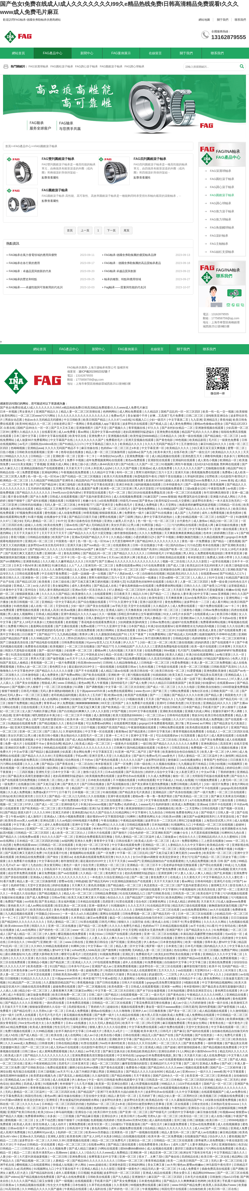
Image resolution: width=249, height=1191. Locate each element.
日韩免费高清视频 (52, 759)
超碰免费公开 (95, 970)
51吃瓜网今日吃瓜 (208, 938)
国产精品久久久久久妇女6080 (145, 1071)
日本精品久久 (169, 435)
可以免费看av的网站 (99, 723)
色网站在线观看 (147, 978)
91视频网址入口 (181, 824)
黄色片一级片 (72, 865)
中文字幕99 (139, 812)
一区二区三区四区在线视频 (155, 938)
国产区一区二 (227, 889)
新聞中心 (86, 53)
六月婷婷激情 (198, 1002)
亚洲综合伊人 (110, 1116)
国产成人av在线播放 (205, 1132)
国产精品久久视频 (11, 1116)
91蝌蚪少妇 (78, 946)
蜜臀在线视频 (108, 516)
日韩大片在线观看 (99, 832)
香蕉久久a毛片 (113, 1031)
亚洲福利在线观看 (184, 460)
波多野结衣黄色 (202, 500)
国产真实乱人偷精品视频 (74, 1075)
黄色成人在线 (161, 921)
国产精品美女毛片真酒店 (230, 723)
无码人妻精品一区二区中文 (161, 618)
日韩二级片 (96, 994)
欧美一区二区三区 (67, 727)
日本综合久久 (17, 942)
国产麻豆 (179, 1031)
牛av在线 (58, 1039)
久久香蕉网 (121, 1185)
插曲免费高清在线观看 (216, 1168)
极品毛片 (204, 735)
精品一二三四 (22, 1152)
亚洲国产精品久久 (47, 411)
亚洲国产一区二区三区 (40, 828)
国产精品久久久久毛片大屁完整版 (91, 533)
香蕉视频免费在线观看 (205, 472)
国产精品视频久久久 (52, 723)
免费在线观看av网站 (129, 565)
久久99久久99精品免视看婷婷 (50, 946)
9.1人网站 (184, 1051)
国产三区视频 (91, 974)
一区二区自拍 (85, 763)
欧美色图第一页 (38, 966)
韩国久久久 (38, 925)
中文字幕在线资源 (102, 484)
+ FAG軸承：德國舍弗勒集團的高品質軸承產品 (131, 263)
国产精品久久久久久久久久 (33, 492)
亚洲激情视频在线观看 (209, 427)
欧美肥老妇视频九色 (44, 1075)
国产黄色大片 (71, 784)
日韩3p (4, 796)
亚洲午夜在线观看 (119, 796)
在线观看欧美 (122, 545)
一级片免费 (7, 889)
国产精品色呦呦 (121, 1075)
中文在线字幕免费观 (55, 573)
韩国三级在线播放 (85, 869)
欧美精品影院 (198, 440)
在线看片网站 (87, 597)
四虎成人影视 (33, 1083)
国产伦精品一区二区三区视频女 (82, 476)
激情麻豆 (174, 759)
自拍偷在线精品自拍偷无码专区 (143, 917)
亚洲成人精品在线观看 (157, 1172)
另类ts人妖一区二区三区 (32, 666)
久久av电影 (63, 820)
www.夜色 (227, 480)
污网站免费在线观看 (172, 727)
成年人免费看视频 (213, 512)
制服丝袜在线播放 (13, 897)
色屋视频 (96, 1120)
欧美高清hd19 (17, 869)
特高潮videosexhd (89, 662)
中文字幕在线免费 (157, 800)
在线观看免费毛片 (150, 707)
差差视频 (71, 622)
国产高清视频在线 (118, 784)
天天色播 (115, 642)
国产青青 (155, 751)
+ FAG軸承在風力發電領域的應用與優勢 (31, 255)
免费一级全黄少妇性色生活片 (229, 581)
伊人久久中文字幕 (191, 974)
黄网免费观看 (78, 1124)
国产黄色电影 (165, 440)
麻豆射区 (164, 1185)
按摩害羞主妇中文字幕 (103, 1156)
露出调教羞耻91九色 (91, 610)
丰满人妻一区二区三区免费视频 (211, 662)
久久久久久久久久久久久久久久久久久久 (84, 415)
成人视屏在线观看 (223, 735)
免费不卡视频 (76, 460)
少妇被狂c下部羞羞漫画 (125, 1124)
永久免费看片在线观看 (140, 703)
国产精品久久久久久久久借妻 (55, 670)
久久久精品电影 (207, 618)
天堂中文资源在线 (39, 885)
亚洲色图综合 (210, 743)
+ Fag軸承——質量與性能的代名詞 (124, 287)
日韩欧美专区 (20, 788)
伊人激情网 (227, 755)
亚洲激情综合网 (170, 569)
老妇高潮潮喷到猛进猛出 (139, 431)
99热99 (169, 812)
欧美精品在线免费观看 (31, 857)
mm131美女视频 (21, 464)
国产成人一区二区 (48, 804)
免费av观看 (88, 626)
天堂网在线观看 (63, 755)
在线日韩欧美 (173, 707)
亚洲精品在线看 (236, 994)
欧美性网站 (9, 415)
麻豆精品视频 (229, 1132)
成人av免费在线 (236, 1091)
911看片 (212, 925)
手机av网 (81, 755)
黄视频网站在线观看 (83, 853)
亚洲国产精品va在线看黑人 (195, 958)
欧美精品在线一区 (218, 844)
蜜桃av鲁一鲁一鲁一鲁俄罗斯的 (152, 796)
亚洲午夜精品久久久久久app (79, 614)
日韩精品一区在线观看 (41, 1144)
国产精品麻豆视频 (88, 1116)
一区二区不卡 (62, 557)
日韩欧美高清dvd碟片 (67, 974)
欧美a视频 (221, 869)
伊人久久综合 (138, 597)
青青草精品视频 (155, 1160)
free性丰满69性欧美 (113, 1043)
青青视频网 (217, 484)
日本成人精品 (177, 901)
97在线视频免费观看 (169, 488)
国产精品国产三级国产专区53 (145, 897)
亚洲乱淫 (128, 954)
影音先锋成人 (42, 1124)
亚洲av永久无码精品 (33, 1136)
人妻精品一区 (62, 1160)
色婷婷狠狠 (199, 638)
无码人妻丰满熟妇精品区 (55, 589)
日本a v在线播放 (76, 1023)
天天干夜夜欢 (58, 1108)
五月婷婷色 (34, 747)
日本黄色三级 (174, 946)
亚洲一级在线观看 (226, 529)
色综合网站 (181, 950)
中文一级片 (95, 1079)
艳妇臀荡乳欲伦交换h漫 (193, 496)
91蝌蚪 (132, 816)
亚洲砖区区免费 (15, 747)
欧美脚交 (44, 565)
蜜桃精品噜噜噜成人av (14, 998)
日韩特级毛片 (156, 553)
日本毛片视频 (194, 946)
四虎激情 (136, 934)
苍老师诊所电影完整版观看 (180, 865)
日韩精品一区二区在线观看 (56, 844)
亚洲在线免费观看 (220, 962)
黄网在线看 (140, 739)
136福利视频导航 (176, 917)
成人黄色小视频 (208, 460)
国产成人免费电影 (38, 897)
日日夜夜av (7, 1185)
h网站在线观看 (109, 1148)
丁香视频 (39, 464)
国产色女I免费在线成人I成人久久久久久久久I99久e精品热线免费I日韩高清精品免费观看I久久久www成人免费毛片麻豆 (74, 407)
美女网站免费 (82, 751)
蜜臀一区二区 (237, 448)
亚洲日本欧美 (125, 484)
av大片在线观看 (220, 909)
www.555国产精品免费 (186, 1185)
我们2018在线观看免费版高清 (147, 492)
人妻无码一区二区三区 (234, 780)
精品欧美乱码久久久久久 (183, 573)
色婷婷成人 (131, 804)
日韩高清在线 (180, 747)
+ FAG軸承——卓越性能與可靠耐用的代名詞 (34, 287)
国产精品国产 (87, 1091)
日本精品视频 (162, 678)
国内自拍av (177, 545)
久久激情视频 (239, 1010)
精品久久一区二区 (40, 423)
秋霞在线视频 (166, 1019)
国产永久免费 (39, 496)
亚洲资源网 (165, 873)
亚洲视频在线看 (118, 435)
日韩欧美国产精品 (33, 618)
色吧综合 (222, 759)
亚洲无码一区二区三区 (99, 565)
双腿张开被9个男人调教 (228, 711)
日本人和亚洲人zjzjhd (99, 468)
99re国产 (33, 942)
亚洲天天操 (182, 472)
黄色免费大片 (159, 877)
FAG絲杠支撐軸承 (222, 251)
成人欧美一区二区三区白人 (69, 832)
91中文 (61, 521)
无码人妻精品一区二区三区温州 (198, 755)
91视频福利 (118, 905)
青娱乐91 (197, 715)
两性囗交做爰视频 (190, 820)
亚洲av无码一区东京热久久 (89, 589)
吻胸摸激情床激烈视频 (223, 905)
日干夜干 (64, 792)
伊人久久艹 (130, 642)
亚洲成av (145, 468)
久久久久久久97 (15, 966)
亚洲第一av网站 (171, 986)
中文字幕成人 (166, 780)
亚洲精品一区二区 (154, 844)
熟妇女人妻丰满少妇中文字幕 (191, 593)
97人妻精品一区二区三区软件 (127, 589)
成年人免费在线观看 (57, 824)
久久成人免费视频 (159, 776)
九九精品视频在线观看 (19, 913)
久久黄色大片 (192, 877)
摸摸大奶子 (25, 812)
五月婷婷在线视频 (39, 488)
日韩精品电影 (181, 638)
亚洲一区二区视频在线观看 (134, 678)
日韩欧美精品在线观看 (171, 557)
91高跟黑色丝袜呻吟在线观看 (146, 581)
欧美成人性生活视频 (50, 848)
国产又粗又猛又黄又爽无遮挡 (169, 853)
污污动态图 (194, 545)
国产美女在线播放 (28, 682)
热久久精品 (76, 1051)
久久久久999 (42, 812)
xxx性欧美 (30, 901)
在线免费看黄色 (148, 1144)
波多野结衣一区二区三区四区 (122, 1172)
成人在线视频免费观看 (128, 496)
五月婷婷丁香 (147, 1095)
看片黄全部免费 (18, 496)
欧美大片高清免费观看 (118, 476)
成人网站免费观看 (131, 411)
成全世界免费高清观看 (22, 873)
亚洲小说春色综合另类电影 (85, 521)
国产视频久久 (118, 427)
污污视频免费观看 (206, 780)
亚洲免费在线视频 (168, 431)
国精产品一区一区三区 (218, 1083)
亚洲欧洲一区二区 (64, 456)
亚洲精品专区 (106, 678)
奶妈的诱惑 (202, 642)
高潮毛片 (196, 784)
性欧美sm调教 (172, 816)
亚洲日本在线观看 (207, 699)
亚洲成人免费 (239, 1128)
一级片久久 (204, 1071)
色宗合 (242, 1144)
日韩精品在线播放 (39, 537)
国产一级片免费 (204, 792)
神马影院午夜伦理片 (219, 1164)
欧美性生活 (25, 1019)
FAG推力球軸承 (220, 219)
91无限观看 (188, 735)
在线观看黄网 (103, 593)
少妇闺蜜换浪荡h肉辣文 (133, 622)
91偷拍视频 (110, 792)
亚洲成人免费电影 (146, 504)
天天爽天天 (79, 885)
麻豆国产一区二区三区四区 (113, 549)
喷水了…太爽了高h (151, 1156)
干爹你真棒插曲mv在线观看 (137, 585)
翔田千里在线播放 (171, 476)
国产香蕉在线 (65, 763)
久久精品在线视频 (128, 1014)
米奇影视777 (86, 504)
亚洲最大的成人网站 (223, 496)
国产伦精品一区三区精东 (209, 1019)
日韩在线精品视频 (67, 1043)
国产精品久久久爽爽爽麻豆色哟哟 (185, 1180)
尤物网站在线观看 (202, 650)
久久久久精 (117, 824)
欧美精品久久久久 (131, 444)
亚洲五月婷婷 (61, 812)
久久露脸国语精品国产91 (112, 634)
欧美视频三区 (209, 1095)
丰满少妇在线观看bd (161, 626)
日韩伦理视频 (103, 1087)
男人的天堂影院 (144, 488)
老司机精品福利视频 (64, 695)
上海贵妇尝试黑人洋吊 (218, 820)
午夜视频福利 (188, 889)
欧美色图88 (234, 512)
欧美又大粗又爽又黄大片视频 (87, 897)
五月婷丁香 (99, 695)
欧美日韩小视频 (227, 614)
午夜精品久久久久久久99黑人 (206, 994)
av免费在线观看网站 (121, 691)
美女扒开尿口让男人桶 (125, 525)
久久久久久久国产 (132, 759)
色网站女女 (216, 597)
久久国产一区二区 (148, 464)
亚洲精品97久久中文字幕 (166, 1063)
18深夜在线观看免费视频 (221, 1100)
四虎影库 (108, 901)
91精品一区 (43, 1039)
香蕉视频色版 (86, 982)
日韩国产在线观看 (117, 934)
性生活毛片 (61, 1027)
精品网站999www (204, 1172)
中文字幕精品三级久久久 (102, 444)
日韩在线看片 (125, 840)
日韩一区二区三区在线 (163, 739)
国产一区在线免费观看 (81, 630)
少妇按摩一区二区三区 (78, 650)
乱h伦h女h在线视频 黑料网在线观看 (217, 464)
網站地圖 (204, 19)
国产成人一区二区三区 (161, 687)
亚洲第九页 (218, 569)
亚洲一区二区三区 (31, 731)
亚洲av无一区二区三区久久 (31, 460)
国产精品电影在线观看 (45, 642)
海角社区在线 (200, 691)
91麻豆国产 (152, 496)
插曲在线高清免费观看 (36, 986)
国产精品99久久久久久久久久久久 (158, 541)
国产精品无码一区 (164, 913)
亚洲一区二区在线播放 (62, 925)
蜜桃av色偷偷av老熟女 (209, 423)
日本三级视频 (47, 1071)
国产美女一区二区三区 (183, 1010)
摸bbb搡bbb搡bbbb (132, 1148)
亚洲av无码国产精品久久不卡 (91, 537)
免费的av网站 (42, 678)
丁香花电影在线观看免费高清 (97, 622)
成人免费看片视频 (221, 848)
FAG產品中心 (52, 53)
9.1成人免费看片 (189, 1168)
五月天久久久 (167, 970)
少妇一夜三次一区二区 (154, 642)
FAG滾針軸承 (219, 235)
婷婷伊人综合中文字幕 (160, 772)
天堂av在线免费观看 (202, 1124)
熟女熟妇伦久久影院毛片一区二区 (82, 735)
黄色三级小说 (80, 464)
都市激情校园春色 (126, 533)
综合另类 (89, 865)
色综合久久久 (188, 836)
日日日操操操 (239, 917)
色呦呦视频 (18, 448)
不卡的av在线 (228, 618)
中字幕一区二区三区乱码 (133, 853)
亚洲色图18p (80, 812)
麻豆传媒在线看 (207, 1112)
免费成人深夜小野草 (220, 557)
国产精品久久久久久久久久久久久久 (47, 1055)
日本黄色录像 (20, 970)
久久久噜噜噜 (122, 1010)
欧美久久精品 (175, 654)
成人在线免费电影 (215, 1055)
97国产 (237, 881)
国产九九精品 (121, 1176)
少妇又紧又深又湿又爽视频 (208, 448)
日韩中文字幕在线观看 (53, 435)
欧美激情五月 (239, 1002)
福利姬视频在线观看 (148, 484)
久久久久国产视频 (126, 468)
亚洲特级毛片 (117, 788)
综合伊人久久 (218, 1136)
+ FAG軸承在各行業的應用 (23, 263)
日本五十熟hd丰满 (25, 565)
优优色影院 (90, 954)
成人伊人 (42, 1148)
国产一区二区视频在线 (92, 986)
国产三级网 (126, 516)
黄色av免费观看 (135, 460)
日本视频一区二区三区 (86, 792)
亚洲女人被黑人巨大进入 (120, 521)
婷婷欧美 (193, 901)
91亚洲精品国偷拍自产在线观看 (132, 881)
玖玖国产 (91, 561)
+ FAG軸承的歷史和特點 (21, 279)
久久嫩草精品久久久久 (69, 561)
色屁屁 (67, 869)
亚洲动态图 (47, 820)
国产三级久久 (52, 731)
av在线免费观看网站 (195, 909)
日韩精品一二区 (40, 456)
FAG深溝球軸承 (38, 66)
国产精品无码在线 (116, 638)
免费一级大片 (14, 743)
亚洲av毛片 (57, 460)
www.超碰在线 (98, 1164)
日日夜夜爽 (96, 998)
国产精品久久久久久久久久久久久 (90, 747)
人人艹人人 (76, 565)
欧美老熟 (83, 484)
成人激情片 (35, 816)
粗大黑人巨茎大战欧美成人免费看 (163, 1014)
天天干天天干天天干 (55, 533)
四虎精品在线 (190, 1156)
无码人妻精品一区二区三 (40, 521)
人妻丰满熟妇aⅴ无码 (203, 1144)
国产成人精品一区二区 (35, 1035)
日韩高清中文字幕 (78, 1128)
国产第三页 (160, 691)
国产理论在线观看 (211, 865)
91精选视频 (12, 618)
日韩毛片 (166, 1031)
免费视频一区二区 (202, 747)
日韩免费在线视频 (73, 642)
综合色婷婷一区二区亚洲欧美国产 (151, 832)
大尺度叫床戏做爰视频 (33, 1156)
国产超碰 (170, 1047)
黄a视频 (208, 678)
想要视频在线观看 (78, 1140)
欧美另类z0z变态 (41, 909)
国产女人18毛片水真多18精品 (102, 1136)
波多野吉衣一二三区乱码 (161, 820)
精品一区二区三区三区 (72, 1144)
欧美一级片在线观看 (204, 646)
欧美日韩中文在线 (106, 1112)
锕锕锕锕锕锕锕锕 (88, 703)
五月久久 (197, 1087)
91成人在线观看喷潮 (143, 970)
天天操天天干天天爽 (15, 1006)
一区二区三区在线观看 (231, 792)
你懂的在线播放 (154, 654)
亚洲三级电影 (68, 484)
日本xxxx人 (222, 678)
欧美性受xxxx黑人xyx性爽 (21, 820)
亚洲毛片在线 (223, 881)
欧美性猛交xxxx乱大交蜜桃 (173, 500)
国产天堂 (101, 427)
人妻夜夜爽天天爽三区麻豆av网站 (72, 990)
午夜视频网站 (151, 1189)
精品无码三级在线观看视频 (189, 905)
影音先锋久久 (239, 885)
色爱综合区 (57, 529)
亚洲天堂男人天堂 (101, 755)
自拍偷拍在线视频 (154, 573)
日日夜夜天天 (122, 593)
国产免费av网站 (71, 674)
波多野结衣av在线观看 (131, 776)
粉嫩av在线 (233, 589)
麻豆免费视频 (47, 873)
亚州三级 (179, 1120)
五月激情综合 (190, 444)
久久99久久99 (56, 1140)
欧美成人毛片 (146, 557)
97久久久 (154, 427)
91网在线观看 (146, 780)
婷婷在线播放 (61, 885)
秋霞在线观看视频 (117, 970)
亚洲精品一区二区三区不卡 (144, 865)
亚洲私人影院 (56, 1136)
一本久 (218, 1035)
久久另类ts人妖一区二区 (48, 1010)
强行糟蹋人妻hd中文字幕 (54, 950)
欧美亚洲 (214, 1180)
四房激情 (228, 938)
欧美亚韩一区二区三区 (218, 853)
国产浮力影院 (30, 917)
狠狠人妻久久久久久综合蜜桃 (108, 1027)
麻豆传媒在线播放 (227, 525)
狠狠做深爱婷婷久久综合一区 (48, 1006)
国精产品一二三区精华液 (226, 1067)
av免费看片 (122, 768)
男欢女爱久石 (182, 1172)
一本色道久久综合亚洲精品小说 (109, 877)
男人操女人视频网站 (21, 614)
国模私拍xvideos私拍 (44, 444)
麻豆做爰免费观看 (39, 994)
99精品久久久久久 (17, 456)
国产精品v (48, 763)
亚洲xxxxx (136, 638)
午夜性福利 (179, 1108)
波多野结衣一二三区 (197, 601)
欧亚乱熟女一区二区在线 (71, 905)
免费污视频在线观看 (18, 1031)
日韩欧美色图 (176, 703)
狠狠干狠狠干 (17, 500)
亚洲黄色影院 (118, 1164)
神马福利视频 (64, 1112)
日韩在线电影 (210, 808)
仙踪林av (133, 452)
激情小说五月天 (93, 772)
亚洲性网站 (233, 597)
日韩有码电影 (204, 881)
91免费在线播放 (100, 848)
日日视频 (83, 1172)
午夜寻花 (105, 869)
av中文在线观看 (40, 970)
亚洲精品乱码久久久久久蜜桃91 (218, 836)
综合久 (90, 1152)
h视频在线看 (136, 699)
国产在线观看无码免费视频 (19, 780)
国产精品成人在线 (105, 585)
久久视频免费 (58, 1148)
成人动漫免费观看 (70, 512)
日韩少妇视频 (218, 763)
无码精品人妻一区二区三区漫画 (152, 950)
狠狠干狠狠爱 (10, 691)
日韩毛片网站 (108, 921)
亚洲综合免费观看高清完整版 (94, 836)
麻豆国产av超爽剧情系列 (199, 816)
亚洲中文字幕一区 (142, 735)
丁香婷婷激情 (226, 772)
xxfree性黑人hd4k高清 (86, 950)
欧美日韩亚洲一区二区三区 (162, 610)
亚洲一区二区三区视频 (205, 950)
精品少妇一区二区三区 (224, 521)
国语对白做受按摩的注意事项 (146, 1104)
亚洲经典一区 (53, 553)
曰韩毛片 (125, 508)
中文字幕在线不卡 (201, 529)
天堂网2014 (202, 970)
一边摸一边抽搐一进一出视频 (88, 573)
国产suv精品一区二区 (98, 545)
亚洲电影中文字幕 (92, 1019)
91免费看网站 (158, 634)
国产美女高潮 (92, 699)
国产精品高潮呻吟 (17, 1087)
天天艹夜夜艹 (138, 634)
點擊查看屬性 (50, 177)
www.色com (143, 691)
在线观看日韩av (126, 666)
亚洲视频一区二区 (39, 557)
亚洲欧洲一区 (117, 674)
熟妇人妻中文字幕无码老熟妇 (154, 516)
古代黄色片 (184, 521)
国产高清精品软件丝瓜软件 (47, 1128)
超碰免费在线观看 (64, 986)
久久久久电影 (187, 687)
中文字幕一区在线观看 (99, 731)
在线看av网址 (97, 1144)
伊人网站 (81, 1164)
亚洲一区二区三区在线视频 (161, 934)
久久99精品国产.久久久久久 (48, 638)
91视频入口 (139, 419)
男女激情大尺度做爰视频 (208, 589)
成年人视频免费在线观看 (127, 1128)
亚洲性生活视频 (185, 938)
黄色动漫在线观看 (34, 768)
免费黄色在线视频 (36, 646)
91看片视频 (35, 516)
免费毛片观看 (233, 1035)
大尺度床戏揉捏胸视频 (205, 832)
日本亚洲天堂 (81, 1063)
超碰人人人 (77, 1152)
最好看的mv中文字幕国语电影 (106, 816)
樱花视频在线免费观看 (72, 934)
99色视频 (181, 440)
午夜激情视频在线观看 (142, 727)
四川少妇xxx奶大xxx (118, 998)
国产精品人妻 (214, 695)
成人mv (199, 1128)
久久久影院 (108, 1168)
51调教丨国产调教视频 (89, 687)
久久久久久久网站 (215, 921)
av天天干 (72, 658)
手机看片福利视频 (234, 1180)
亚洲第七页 (118, 581)
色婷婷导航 (18, 885)
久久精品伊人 (162, 606)
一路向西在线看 (54, 1002)
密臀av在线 (66, 881)
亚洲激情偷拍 (228, 1144)
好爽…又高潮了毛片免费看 (167, 415)
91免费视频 (221, 929)
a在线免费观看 (109, 500)
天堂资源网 (59, 1087)
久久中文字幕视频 (188, 1091)
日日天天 (41, 796)
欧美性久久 (224, 508)
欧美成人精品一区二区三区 (93, 743)
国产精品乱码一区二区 (97, 553)
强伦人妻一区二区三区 (71, 780)
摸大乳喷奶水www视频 (72, 808)
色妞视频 (39, 654)
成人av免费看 (67, 431)
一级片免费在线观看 (210, 606)
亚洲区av (66, 857)
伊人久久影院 (101, 711)
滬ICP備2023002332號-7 (94, 371)
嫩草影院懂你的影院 (135, 1063)
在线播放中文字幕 (55, 516)
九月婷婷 (194, 512)
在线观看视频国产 (213, 1091)
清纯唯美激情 (144, 909)
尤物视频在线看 (215, 468)
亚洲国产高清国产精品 (112, 727)
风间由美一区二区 (73, 654)
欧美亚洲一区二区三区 (201, 1075)
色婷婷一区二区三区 (70, 1132)
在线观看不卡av (34, 743)
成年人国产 (180, 1144)
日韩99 (107, 662)
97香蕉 (196, 954)
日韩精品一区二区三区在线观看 (112, 1002)
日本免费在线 (30, 569)
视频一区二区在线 (174, 561)
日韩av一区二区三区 (130, 1160)
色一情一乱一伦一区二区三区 (156, 521)
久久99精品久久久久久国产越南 (42, 1189)
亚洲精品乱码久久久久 (217, 703)
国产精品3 (37, 751)
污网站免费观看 (179, 691)
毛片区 (213, 440)
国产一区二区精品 (217, 1128)
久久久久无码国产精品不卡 (162, 444)
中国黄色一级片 (66, 541)
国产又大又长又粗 (62, 427)
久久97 (5, 521)
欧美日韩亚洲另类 (22, 796)
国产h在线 (128, 464)
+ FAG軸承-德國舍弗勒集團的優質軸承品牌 (129, 255)
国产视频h (19, 687)
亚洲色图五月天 (192, 456)
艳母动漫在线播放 (72, 452)
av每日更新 (224, 654)
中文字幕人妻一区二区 (28, 824)
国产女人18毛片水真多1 (29, 622)
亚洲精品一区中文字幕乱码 (59, 601)
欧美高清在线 (207, 889)
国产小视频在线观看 (97, 529)
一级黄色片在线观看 (125, 743)
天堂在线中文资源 (76, 848)
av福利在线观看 (35, 938)
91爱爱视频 (194, 670)
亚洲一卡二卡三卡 (117, 735)
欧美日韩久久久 (10, 577)
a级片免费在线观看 (171, 1027)
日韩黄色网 (46, 1043)
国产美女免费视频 (213, 739)
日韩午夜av (138, 768)
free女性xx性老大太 (32, 1023)
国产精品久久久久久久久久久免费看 (176, 743)
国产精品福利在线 (42, 1172)
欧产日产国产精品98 (44, 484)
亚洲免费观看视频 (125, 966)
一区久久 (217, 970)
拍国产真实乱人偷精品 (14, 662)
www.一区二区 (235, 840)
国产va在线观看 (68, 873)
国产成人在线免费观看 (71, 1176)
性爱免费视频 (180, 662)
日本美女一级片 (118, 828)
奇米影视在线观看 (36, 529)
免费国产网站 (230, 950)
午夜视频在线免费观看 (75, 472)
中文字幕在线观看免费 (126, 844)
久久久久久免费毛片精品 (57, 569)
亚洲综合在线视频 (158, 1108)
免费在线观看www (25, 844)
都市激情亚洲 (70, 861)
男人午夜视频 (100, 682)
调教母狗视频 (213, 456)
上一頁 (85, 230)
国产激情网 (109, 950)
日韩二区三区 (195, 415)
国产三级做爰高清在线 (14, 642)
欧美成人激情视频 (41, 1027)
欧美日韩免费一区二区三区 (69, 994)
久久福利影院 (101, 1075)
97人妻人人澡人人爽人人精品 (193, 873)
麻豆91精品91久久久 (213, 444)
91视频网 (167, 464)
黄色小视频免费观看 (72, 816)
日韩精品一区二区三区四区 (32, 832)
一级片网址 (147, 869)
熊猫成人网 (49, 682)
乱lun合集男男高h (196, 597)
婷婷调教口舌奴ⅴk (226, 533)
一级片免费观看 (66, 662)
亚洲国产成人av (102, 966)
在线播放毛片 (220, 727)
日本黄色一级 (75, 970)
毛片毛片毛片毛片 (50, 1014)
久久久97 (114, 419)
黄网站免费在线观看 (66, 1019)
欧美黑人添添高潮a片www (220, 1185)
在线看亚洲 (49, 431)
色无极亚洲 (12, 950)
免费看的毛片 (115, 440)
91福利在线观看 (187, 630)
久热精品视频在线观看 (31, 1185)
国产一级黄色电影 (197, 484)
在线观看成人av (204, 614)
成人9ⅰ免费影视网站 (186, 840)
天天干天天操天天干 (27, 533)
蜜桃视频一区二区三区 (19, 1120)
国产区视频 (118, 942)
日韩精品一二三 (10, 1148)
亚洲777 (102, 1091)
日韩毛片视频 (30, 691)
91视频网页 (235, 763)
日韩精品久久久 (77, 998)
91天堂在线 (193, 703)
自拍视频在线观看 (135, 1136)
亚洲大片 (189, 788)
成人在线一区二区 (42, 606)
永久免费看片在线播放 (22, 861)
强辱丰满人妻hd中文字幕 (220, 942)
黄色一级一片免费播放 (196, 541)
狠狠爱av (242, 1112)
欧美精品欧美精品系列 (142, 1051)
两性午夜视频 (184, 464)
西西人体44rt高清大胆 (105, 464)
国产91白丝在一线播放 (142, 577)
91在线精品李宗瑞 (159, 905)
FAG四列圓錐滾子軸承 (150, 159)
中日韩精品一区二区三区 (232, 1014)
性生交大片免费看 (59, 1185)
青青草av (49, 703)
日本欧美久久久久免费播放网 (212, 998)
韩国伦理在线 (34, 1095)
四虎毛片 (65, 1063)
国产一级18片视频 (50, 650)
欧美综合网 (68, 597)
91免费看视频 (154, 962)
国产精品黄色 (138, 731)
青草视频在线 (137, 427)
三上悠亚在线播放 (213, 840)
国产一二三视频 (160, 695)
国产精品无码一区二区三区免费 (39, 597)
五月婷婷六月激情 (113, 974)
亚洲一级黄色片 (99, 905)
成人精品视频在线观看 (166, 456)
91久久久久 (123, 857)
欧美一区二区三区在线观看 (184, 492)
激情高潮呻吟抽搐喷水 (14, 1075)
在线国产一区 (225, 516)
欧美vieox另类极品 (97, 1132)
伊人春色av (151, 942)
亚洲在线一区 (61, 788)
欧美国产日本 (61, 537)
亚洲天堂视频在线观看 (139, 440)
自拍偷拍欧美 (198, 1189)
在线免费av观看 (29, 836)
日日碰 (221, 626)
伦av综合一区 (234, 934)
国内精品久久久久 (216, 946)
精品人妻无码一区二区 (122, 1095)
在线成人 (212, 731)
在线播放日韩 (27, 784)
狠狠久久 (124, 921)
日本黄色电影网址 (172, 942)
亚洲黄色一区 (31, 577)
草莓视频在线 (25, 630)
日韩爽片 (119, 747)
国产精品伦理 (22, 1010)
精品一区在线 (114, 654)
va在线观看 (185, 970)
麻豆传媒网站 (70, 768)
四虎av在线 (167, 768)
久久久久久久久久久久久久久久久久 (138, 561)
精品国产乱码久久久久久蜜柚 (200, 431)
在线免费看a (42, 1019)
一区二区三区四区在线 (50, 1059)
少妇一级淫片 (158, 419)
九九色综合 (156, 812)
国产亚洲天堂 (105, 504)
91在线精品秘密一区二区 (212, 1059)
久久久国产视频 (181, 1039)
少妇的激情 (231, 974)
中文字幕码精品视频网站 (218, 982)
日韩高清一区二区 (184, 893)
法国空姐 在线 (141, 921)
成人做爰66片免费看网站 (32, 440)
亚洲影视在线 (240, 844)
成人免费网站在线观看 (200, 1014)
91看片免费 (7, 881)
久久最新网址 (127, 978)
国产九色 (147, 452)
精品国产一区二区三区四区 (89, 788)
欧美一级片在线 (219, 1002)
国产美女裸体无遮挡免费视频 (150, 784)
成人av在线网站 (26, 929)
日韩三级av (29, 1051)
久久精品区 (151, 411)
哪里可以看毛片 (71, 954)
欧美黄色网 (74, 1136)
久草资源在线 (226, 816)
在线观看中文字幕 (115, 719)
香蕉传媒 (225, 419)
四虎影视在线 (77, 1006)
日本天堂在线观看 (109, 929)
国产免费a (115, 804)
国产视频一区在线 (232, 808)
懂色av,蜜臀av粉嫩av (190, 1164)
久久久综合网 (235, 626)
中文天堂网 (130, 929)
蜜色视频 (51, 512)
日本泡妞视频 (160, 824)
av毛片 (24, 444)
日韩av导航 (59, 897)
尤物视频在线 (166, 808)
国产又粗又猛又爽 (49, 784)
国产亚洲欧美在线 (233, 545)
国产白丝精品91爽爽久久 (75, 711)
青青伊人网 (86, 634)
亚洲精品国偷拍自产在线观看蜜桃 (42, 468)
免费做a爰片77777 (45, 792)
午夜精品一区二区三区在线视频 (213, 824)
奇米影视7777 (92, 978)
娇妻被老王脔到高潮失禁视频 (163, 788)
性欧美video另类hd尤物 (132, 1120)
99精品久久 (169, 1083)
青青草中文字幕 (104, 840)
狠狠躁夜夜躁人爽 (111, 512)
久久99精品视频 (43, 1031)
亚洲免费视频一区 (138, 456)
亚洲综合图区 (120, 1083)
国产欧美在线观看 (94, 674)
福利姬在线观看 (150, 889)
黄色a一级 (6, 727)
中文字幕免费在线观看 (50, 739)
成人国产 (181, 512)
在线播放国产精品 (196, 1136)
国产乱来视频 (223, 873)
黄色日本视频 (75, 723)
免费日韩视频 (179, 784)
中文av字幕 (21, 751)
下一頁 (111, 230)
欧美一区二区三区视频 (195, 666)
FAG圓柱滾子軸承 (61, 66)
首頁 (8, 146)
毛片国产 (183, 650)
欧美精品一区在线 (123, 529)
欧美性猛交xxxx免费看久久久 (200, 480)
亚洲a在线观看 (126, 630)
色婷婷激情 (162, 804)
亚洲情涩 (52, 1100)
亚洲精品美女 (115, 1071)
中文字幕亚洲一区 (153, 448)
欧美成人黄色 (208, 630)
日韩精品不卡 (188, 978)
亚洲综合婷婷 (167, 1051)
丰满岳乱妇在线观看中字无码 (62, 889)
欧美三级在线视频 (182, 642)
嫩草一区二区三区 (220, 1039)
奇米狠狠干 (67, 1083)
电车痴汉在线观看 (24, 1071)
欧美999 (21, 423)
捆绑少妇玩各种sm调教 (84, 1067)
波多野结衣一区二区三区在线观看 (160, 966)
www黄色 (195, 853)
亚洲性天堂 (43, 772)
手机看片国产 (211, 707)
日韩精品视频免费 (138, 824)
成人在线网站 (50, 699)
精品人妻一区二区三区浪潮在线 (81, 411)
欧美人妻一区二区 (213, 751)
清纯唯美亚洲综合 (217, 415)
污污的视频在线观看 (235, 893)
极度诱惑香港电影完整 (138, 1087)
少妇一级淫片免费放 (217, 784)
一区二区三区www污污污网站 (37, 415)
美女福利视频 (67, 901)
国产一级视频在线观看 (145, 1132)
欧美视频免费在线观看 (100, 776)
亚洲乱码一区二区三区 (39, 541)
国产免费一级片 (104, 1014)
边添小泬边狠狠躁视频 (221, 1108)
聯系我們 (240, 19)
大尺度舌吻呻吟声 (123, 541)
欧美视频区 (57, 646)
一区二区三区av (154, 715)
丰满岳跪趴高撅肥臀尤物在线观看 (201, 934)
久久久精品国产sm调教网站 (98, 658)
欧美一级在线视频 (191, 435)
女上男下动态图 (46, 1120)
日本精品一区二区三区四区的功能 (38, 840)
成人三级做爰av (166, 836)
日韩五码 (28, 1148)
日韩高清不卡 (53, 869)
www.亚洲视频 (220, 593)
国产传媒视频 (75, 618)
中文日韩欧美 (73, 419)
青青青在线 (217, 1023)
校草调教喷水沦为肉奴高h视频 (195, 626)
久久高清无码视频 (160, 658)
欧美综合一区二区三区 (14, 658)
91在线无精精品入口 (132, 893)
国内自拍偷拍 (128, 958)
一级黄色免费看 (229, 440)
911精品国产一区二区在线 (25, 982)
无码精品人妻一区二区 (103, 508)
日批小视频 (7, 452)
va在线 (126, 419)
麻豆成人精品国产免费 (126, 848)
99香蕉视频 (90, 512)
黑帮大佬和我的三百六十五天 (154, 472)
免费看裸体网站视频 (169, 585)
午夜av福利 (18, 816)
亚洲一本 (53, 452)
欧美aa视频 (68, 610)
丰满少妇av (96, 934)
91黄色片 (163, 747)
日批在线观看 (30, 707)
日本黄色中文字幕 (11, 589)
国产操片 (139, 755)
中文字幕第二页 (178, 419)
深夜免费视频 (122, 739)
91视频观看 (89, 909)
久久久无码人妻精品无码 (105, 1023)
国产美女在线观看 (99, 606)
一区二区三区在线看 (167, 909)
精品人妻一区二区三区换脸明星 (106, 452)
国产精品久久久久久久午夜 (197, 508)
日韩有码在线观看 (178, 715)
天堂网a (194, 808)
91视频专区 (73, 500)
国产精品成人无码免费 (183, 634)
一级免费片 (9, 784)
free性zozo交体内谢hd (67, 492)
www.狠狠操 (168, 496)
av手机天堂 (119, 606)
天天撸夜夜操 (134, 610)
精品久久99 (140, 593)
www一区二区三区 (84, 929)
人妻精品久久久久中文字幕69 (186, 844)
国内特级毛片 (120, 682)
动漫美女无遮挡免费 (129, 618)
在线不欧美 (181, 452)
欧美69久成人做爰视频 (187, 658)
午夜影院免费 (217, 488)
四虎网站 (26, 1168)
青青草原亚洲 (234, 553)
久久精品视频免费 (213, 537)
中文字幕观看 (236, 1071)
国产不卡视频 (166, 537)
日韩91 (141, 529)
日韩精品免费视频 (106, 893)
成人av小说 (180, 1002)
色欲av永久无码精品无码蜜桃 (43, 419)
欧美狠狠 (242, 411)
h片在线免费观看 (155, 565)
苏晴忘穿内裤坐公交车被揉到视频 (140, 614)
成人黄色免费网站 (181, 423)
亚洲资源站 (104, 739)
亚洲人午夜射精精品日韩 (41, 1063)
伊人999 (231, 751)
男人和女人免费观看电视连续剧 (203, 553)
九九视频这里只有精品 (192, 763)
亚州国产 (118, 703)
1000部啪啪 (79, 508)
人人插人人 (199, 577)
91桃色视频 (21, 606)
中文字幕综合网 (49, 861)
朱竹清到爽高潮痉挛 (217, 492)
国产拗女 (53, 857)
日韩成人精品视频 (47, 614)
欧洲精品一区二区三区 (14, 480)
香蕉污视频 (18, 537)
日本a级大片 (94, 1031)
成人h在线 (12, 1035)
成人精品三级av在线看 (115, 670)
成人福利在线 (98, 1189)
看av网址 (103, 824)
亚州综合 (31, 589)
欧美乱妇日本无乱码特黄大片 (206, 565)
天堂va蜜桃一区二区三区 (175, 577)
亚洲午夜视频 (22, 715)
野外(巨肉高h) (77, 638)
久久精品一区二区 (92, 873)
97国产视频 (119, 711)
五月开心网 (9, 1019)
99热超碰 (81, 881)
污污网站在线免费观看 (219, 1148)
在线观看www (209, 573)
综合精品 (150, 1128)
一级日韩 (146, 743)
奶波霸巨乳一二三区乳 (163, 974)
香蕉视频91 (9, 848)
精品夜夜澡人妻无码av (64, 958)
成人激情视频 (102, 715)
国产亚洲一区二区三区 (134, 1112)
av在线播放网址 (191, 759)
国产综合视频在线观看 (92, 601)
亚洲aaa (202, 804)
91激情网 (242, 516)
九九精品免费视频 (198, 861)
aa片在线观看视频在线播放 (176, 1059)
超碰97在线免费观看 (185, 622)
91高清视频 (95, 638)
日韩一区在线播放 (144, 545)
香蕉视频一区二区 (42, 662)
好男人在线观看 (26, 1014)
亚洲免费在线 (78, 1156)
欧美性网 (153, 768)
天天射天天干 (75, 468)
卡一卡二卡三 (10, 917)
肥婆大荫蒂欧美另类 (46, 954)
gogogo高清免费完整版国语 (164, 982)
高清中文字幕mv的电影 (107, 431)
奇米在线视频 (211, 545)
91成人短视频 (184, 780)
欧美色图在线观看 (198, 727)
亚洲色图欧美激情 (215, 670)
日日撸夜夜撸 (158, 1010)
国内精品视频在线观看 (141, 747)
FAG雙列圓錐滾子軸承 (58, 159)
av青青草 (139, 998)
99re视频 (170, 650)
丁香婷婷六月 (97, 1006)
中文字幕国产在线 (62, 440)
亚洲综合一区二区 (140, 1140)
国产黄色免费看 (167, 869)
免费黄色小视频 (136, 1067)
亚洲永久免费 (83, 840)
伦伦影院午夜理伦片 (233, 476)
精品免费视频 (19, 1027)
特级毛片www (128, 500)
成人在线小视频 (221, 1116)
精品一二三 (162, 525)
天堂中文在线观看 (139, 606)
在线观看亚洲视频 (22, 739)
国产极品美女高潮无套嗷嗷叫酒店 (29, 776)
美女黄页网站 (53, 865)
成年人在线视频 (132, 962)
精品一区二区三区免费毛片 (53, 508)
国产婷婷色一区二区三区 (55, 929)
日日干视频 (88, 727)
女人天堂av (81, 569)
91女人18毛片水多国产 (178, 614)
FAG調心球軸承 (134, 66)
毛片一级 (72, 1039)
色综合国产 (38, 998)
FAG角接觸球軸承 (222, 227)
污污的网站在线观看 (184, 525)
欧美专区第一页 (98, 1124)
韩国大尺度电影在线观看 (21, 650)
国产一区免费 (123, 763)
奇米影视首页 (196, 557)
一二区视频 (132, 1031)
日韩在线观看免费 (28, 573)
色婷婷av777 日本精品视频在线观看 (166, 925)
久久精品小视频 (121, 537)
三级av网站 (79, 938)
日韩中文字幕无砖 (159, 731)
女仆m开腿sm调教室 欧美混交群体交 (156, 857)
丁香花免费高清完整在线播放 (152, 1002)
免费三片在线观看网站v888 (34, 800)
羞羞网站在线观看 (42, 626)
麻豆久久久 (34, 869)
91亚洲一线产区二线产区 (131, 751)
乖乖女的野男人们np (96, 889)
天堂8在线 (62, 606)
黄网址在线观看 (110, 913)
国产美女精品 (47, 901)
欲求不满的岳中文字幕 (70, 1031)
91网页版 (148, 525)
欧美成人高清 (51, 610)
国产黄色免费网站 (144, 508)
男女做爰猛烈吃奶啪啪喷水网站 (80, 1100)
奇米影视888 (192, 986)
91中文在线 (216, 577)
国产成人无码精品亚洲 (94, 525)
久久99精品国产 (168, 508)
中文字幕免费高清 (11, 1095)
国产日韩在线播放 (93, 784)
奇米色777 (99, 828)
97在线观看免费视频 (215, 897)
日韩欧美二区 (47, 780)
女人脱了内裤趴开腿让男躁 (39, 711)
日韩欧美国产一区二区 (225, 691)
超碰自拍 (113, 1006)
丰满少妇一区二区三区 (124, 569)
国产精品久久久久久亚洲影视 (24, 1002)
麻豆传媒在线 (90, 448)
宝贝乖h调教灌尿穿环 (125, 889)
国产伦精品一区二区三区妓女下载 (216, 857)
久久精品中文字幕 (103, 472)
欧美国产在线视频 (136, 695)
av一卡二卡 (232, 606)
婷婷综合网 (234, 768)
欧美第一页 (103, 1083)
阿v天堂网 (154, 1023)
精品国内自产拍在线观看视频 (94, 480)
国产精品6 (200, 1039)
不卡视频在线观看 (124, 780)
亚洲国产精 (184, 998)
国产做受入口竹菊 (215, 585)
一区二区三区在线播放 (81, 646)
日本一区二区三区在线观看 (195, 913)
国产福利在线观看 (198, 1031)
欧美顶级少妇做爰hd (202, 682)
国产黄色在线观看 (107, 759)
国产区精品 (121, 597)
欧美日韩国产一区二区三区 (160, 848)
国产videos (12, 1176)
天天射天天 (208, 901)
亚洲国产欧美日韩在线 (21, 1112)
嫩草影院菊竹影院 (195, 966)
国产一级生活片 (200, 452)
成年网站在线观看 (22, 508)
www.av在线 (74, 529)
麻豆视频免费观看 (174, 1023)
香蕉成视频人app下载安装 (104, 423)
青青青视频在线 (40, 1087)
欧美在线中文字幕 (209, 893)
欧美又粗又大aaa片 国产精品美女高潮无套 (196, 674)
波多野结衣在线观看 (135, 423)
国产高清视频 (184, 1035)
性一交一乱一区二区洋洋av (89, 557)
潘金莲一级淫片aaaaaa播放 (164, 1006)
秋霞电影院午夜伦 (146, 476)
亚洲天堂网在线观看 (27, 727)
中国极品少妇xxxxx (12, 828)
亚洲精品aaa (35, 448)
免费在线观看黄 (57, 1067)
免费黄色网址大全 (187, 812)
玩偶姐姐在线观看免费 (129, 480)
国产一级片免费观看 (66, 800)
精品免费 (36, 703)
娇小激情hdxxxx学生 (205, 1051)
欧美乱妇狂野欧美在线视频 (172, 954)
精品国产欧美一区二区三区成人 (180, 549)
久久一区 (239, 654)
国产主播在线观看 (67, 626)
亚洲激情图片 (85, 427)
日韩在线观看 (132, 1035)
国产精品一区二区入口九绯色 (68, 796)
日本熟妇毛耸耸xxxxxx (225, 1104)
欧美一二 (181, 808)
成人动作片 (59, 1124)
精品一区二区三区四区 (106, 1063)
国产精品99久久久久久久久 (151, 1039)
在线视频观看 (84, 1180)
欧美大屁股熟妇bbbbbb (128, 715)
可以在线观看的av (167, 735)
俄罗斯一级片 (155, 946)
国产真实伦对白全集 (125, 869)
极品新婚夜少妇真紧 (59, 751)
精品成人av (173, 1071)
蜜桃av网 (101, 650)
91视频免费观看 (110, 954)
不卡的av (88, 759)
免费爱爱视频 (31, 472)
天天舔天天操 (193, 1055)
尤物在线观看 (55, 622)
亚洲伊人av (140, 1010)
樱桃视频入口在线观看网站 (33, 1164)
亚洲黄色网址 (158, 901)
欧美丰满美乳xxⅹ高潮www (50, 1152)
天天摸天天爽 (182, 589)
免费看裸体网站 (35, 1116)
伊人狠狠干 (34, 687)
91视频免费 (50, 1083)
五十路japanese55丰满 (91, 691)
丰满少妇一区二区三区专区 (93, 844)
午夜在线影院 (235, 1140)
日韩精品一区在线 (230, 504)
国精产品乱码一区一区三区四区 (181, 411)
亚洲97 (160, 703)
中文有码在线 (228, 925)
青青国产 (209, 759)
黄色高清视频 (97, 885)
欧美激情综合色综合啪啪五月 (181, 751)
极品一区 (116, 917)
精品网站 (238, 1156)
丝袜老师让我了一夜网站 (69, 423)
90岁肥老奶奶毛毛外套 (50, 630)
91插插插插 (160, 674)
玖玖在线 (193, 719)
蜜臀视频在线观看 (28, 610)
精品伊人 (69, 743)
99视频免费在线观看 (143, 1185)
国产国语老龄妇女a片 (14, 549)
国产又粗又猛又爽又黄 (86, 707)
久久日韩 (131, 938)
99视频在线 (116, 1047)
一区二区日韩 (59, 1156)
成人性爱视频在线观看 (145, 1083)
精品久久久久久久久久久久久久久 (66, 877)
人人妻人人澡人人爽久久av (106, 938)
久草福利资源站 (194, 476)
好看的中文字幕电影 (182, 1112)
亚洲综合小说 (197, 1108)
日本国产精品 (137, 626)
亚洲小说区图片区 (151, 601)
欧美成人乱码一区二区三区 (152, 840)
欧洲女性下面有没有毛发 (196, 1152)
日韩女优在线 (200, 1104)
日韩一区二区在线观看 (56, 577)
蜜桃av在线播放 (101, 1010)
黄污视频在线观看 (139, 674)
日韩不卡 (177, 921)
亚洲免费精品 (31, 699)
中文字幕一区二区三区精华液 (227, 638)
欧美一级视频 (194, 942)
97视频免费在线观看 (29, 512)
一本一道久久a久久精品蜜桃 (80, 913)
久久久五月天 (137, 905)
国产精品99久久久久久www (166, 1067)
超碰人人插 (172, 480)
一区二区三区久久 (170, 1043)
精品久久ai (12, 1168)
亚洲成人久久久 (189, 739)
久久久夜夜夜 (99, 1039)
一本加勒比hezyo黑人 (111, 456)
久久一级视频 (108, 614)
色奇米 (208, 533)
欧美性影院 (156, 597)
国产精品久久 (165, 699)
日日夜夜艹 (29, 634)
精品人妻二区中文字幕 (130, 946)
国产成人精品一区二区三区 (25, 934)
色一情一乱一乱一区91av (44, 476)
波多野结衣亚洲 (134, 1100)
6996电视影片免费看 (85, 820)
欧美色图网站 (175, 897)
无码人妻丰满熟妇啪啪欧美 (57, 691)
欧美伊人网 (128, 557)
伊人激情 (50, 934)
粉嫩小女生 (90, 500)
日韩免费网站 (89, 768)
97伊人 (29, 804)
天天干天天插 (117, 861)
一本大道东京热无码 (227, 500)
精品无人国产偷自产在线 (158, 1035)
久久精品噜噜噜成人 (126, 662)
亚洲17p (94, 808)
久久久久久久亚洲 (22, 958)
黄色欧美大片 (17, 905)
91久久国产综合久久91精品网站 (109, 812)
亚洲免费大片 (97, 435)
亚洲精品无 (210, 419)
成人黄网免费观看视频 (53, 1051)
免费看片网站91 (18, 626)
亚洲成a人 (51, 816)
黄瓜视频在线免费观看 (78, 1014)
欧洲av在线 (115, 695)
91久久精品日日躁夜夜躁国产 (168, 682)
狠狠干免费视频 (18, 703)
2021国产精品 (137, 719)
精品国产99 (234, 468)
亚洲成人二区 (22, 585)
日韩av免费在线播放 (216, 610)
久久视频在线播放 (227, 747)
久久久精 (48, 561)
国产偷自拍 (172, 1156)
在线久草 (172, 581)
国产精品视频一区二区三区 (33, 1160)
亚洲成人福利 (115, 610)
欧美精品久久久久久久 (227, 452)
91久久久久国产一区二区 (58, 836)
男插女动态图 (14, 419)
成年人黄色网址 (82, 585)
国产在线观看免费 (230, 630)
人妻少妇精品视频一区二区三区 (195, 516)
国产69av (53, 654)
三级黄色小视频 (191, 610)
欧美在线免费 (53, 525)
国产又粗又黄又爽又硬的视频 (91, 581)
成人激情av (201, 521)
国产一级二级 (140, 877)
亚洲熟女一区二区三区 (111, 865)
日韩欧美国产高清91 (145, 549)
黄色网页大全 (58, 666)
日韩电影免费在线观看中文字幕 (124, 1079)
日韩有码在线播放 (31, 504)
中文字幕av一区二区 (101, 946)
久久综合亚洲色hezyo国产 (77, 549)
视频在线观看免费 (132, 1006)
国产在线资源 (204, 1035)
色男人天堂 (239, 658)
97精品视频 (174, 553)
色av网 (141, 1116)
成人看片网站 (221, 601)
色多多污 (230, 456)
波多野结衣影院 (156, 759)
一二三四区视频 (24, 772)
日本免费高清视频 (78, 1002)
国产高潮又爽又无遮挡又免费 (24, 553)
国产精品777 (47, 634)
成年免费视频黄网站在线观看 (105, 460)
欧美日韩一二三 (216, 1120)
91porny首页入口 (97, 642)
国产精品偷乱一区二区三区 (221, 435)
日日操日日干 (211, 549)
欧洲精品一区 (228, 460)
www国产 (134, 861)
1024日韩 (14, 569)
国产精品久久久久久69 (36, 755)
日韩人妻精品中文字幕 (100, 618)
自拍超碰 (6, 585)
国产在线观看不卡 (223, 642)
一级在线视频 (106, 666)
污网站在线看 (10, 707)
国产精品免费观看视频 (132, 658)
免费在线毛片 (124, 504)
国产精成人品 (159, 423)
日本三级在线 (61, 581)
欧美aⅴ (166, 1144)
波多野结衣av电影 (84, 678)
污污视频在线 (175, 828)
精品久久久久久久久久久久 (175, 1128)
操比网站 (53, 768)
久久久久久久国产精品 (56, 593)
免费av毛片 (118, 415)
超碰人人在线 (34, 525)
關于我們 (222, 19)
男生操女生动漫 (137, 974)
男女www (192, 723)
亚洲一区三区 (128, 1156)
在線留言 (155, 53)
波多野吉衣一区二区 (32, 1140)
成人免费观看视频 (226, 958)
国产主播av (106, 561)
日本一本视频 (9, 411)
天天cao (114, 557)
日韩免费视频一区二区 (136, 913)
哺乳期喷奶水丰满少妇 (46, 715)
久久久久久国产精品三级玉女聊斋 (32, 1180)
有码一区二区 (125, 472)
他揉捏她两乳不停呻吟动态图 (218, 634)
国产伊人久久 (213, 974)
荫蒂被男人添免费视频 (210, 1140)
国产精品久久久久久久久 (130, 553)
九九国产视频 (185, 699)
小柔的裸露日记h (144, 537)
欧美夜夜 (45, 581)
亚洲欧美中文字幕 (113, 808)
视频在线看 (56, 500)
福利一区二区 (135, 1047)
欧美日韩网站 (106, 630)
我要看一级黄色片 (129, 1168)
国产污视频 (7, 800)
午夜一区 (163, 545)
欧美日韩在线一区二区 (170, 670)
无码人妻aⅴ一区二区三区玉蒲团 (28, 695)
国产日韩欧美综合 (34, 1067)
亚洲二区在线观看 (178, 1104)
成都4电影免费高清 (26, 759)
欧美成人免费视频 (211, 719)
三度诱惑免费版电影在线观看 (171, 646)
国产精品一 (220, 541)
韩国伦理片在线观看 (174, 1189)
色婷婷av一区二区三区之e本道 (120, 448)
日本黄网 (225, 646)
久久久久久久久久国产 (89, 440)
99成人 (229, 865)
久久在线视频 (97, 796)
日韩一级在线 (143, 763)
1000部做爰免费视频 (235, 687)
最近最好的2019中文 (195, 569)
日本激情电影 (31, 674)
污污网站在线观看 (11, 763)
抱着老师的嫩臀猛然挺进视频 (198, 504)
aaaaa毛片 (147, 804)
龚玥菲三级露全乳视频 (189, 1148)
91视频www (226, 1112)
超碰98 (240, 824)
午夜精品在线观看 (76, 1189)
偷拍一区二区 (181, 776)
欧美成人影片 (14, 1055)
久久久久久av (31, 1104)
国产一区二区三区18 (162, 630)
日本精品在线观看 (89, 901)
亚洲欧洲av (188, 618)
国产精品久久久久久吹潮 (188, 695)
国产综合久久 (239, 776)
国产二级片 (191, 1063)
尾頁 (126, 230)
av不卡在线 (197, 925)
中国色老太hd (95, 654)
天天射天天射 (134, 650)
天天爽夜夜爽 (174, 597)
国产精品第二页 (60, 962)
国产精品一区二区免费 (93, 925)
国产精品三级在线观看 (122, 1144)
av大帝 (171, 1164)
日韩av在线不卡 (18, 1128)
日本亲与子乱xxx (79, 966)
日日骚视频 (11, 978)
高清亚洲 (226, 743)
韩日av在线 (26, 1039)
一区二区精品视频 (80, 1108)
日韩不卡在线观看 (220, 804)
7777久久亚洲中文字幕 (123, 601)
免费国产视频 (14, 901)
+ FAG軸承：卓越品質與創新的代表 (28, 271)
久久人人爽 (32, 763)
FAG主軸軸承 (219, 243)
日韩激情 (216, 1176)
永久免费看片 (55, 1023)
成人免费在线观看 (184, 606)
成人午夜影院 (17, 994)
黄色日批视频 (220, 917)
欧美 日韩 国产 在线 (224, 861)
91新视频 (83, 1120)
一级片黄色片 (235, 1023)
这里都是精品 (237, 585)
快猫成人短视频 (63, 1164)
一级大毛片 (158, 994)
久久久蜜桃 (79, 577)
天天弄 (150, 699)
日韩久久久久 (193, 585)
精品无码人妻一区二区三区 (159, 1168)
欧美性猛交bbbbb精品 (144, 435)
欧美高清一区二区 (159, 589)
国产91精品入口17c (72, 444)
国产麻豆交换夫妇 (114, 1051)
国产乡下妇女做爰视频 (151, 990)
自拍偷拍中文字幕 (176, 962)
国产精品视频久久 (50, 893)
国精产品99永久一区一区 (33, 427)
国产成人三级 (176, 565)
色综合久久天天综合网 (142, 1043)
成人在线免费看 (162, 468)
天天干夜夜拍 (142, 1075)
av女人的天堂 (42, 585)
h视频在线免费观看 (232, 1095)
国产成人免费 (139, 682)
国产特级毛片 (159, 1112)
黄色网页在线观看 (226, 990)
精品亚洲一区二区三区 (164, 1152)
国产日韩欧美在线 (159, 893)
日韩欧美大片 (179, 800)
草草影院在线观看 (95, 492)
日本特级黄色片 (173, 484)
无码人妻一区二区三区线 (60, 504)
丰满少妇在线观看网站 (200, 654)
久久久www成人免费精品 (21, 1043)
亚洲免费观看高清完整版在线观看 (93, 1055)
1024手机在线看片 (190, 1083)
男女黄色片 (26, 411)
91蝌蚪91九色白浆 (233, 832)
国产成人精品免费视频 (81, 739)
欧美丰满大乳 (163, 452)
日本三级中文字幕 (25, 435)
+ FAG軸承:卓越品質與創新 (119, 271)
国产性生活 (112, 1019)
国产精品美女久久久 (199, 929)
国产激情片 (120, 832)
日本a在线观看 (115, 772)
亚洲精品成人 (234, 674)
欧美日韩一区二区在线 (215, 1156)
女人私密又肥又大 (187, 772)
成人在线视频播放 (229, 1124)
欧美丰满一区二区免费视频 (84, 719)
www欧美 (220, 1071)
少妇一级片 (78, 606)
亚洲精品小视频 (38, 962)
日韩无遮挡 (190, 1006)
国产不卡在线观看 (87, 670)
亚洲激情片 (139, 1176)
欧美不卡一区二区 (134, 1023)
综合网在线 (72, 759)
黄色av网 (84, 682)
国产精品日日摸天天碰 (83, 516)
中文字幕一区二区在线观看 (74, 828)
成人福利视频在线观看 (54, 917)
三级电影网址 (79, 1027)
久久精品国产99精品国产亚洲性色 (52, 480)
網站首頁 (18, 53)
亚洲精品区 (160, 792)
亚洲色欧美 (224, 1075)
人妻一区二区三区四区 (194, 581)
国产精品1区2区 (26, 581)
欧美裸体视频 (236, 1019)
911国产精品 (8, 812)
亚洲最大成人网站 (58, 464)
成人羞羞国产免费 (87, 488)
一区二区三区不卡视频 (77, 715)
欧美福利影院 (195, 828)
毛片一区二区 (117, 492)
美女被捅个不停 (138, 415)
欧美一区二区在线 (39, 1079)
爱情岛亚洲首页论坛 (200, 990)
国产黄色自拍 (176, 994)
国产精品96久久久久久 (44, 549)
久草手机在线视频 (100, 1185)
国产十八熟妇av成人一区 (125, 573)
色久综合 (42, 958)
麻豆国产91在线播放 (159, 512)
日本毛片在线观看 (196, 1176)
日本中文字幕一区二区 (66, 772)
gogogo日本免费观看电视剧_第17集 (162, 723)
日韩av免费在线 (160, 622)
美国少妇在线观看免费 (193, 848)
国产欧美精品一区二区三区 (119, 707)
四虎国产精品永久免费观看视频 (137, 1059)
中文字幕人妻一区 (80, 1087)
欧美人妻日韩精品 (213, 768)
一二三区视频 (66, 1116)
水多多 (51, 1116)
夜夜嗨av (121, 731)
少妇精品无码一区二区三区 (231, 913)
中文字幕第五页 (103, 751)
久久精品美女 (123, 755)
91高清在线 (12, 1189)
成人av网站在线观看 (40, 905)
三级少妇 (16, 521)
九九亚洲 (196, 419)
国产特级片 (208, 812)
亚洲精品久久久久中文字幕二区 (223, 954)
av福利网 (67, 840)
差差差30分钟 (155, 480)
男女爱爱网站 (193, 921)
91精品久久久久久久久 (35, 978)
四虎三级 (48, 727)
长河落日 (231, 970)
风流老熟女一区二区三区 (160, 885)
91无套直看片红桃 (56, 853)
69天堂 (106, 703)
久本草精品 (78, 917)
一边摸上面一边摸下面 (187, 678)
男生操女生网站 (197, 1023)
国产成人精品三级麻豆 (83, 1148)
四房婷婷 (109, 1120)
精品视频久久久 (40, 788)
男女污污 (187, 857)
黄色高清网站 (72, 553)
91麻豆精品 (59, 565)
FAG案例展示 (121, 53)
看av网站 (84, 431)
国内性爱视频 (208, 1006)
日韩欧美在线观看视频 (31, 452)
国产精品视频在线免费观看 (220, 1047)
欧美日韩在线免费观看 (219, 715)
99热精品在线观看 (55, 747)
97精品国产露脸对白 (217, 658)
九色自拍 (36, 865)
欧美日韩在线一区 (143, 670)
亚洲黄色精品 (32, 561)
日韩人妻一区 (226, 812)
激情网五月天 (220, 885)
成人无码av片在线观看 (65, 1047)
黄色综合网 (54, 743)
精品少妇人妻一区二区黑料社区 (178, 1095)
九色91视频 (115, 650)
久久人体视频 (168, 978)
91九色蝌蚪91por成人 (42, 1132)
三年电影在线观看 (167, 666)
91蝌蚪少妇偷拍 (71, 699)
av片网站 (206, 723)
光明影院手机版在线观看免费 (211, 776)
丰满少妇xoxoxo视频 (93, 804)
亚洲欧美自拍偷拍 (209, 687)
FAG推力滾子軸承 (222, 211)
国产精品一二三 (160, 593)
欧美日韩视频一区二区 (25, 601)
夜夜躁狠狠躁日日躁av (140, 808)
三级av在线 (71, 525)
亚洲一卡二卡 (86, 456)
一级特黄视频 (214, 1043)
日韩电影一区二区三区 (155, 662)
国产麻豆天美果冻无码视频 (228, 796)
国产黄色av (146, 500)
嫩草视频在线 (100, 569)
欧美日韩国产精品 (94, 419)
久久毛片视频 (85, 1083)
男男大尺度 (38, 658)
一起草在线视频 (220, 561)
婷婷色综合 (212, 828)
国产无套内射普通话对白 (96, 496)
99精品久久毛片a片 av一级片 (99, 958)
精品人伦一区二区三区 (78, 893)
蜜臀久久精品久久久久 (25, 431)
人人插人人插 (9, 990)
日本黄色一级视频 (160, 719)
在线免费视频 (153, 650)
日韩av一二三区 (133, 800)
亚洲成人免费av (209, 1063)
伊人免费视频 (66, 703)
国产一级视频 (64, 1180)
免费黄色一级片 (134, 512)
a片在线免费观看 (201, 800)
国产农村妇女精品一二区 (178, 427)
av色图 (232, 488)
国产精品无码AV (99, 881)
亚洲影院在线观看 (159, 460)
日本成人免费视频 (77, 1010)
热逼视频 (96, 1172)
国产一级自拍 (150, 569)
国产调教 (238, 1168)
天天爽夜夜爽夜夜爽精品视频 (183, 533)
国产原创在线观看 (17, 877)
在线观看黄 (12, 808)
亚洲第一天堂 (134, 654)
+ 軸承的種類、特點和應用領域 (121, 279)
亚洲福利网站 (50, 472)
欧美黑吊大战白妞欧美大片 (126, 1091)
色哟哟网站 (110, 411)
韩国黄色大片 (234, 695)
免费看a (227, 472)
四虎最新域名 (62, 678)
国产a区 (227, 1063)
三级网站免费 (56, 998)
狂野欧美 (212, 476)
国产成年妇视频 (37, 500)
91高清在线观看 (21, 654)
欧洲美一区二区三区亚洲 (117, 488)
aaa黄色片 (169, 755)
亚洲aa (142, 630)
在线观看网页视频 (125, 723)
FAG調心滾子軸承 (86, 66)
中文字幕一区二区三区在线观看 (101, 800)
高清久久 (85, 695)
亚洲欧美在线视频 (171, 711)
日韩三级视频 (196, 1120)
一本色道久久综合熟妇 (22, 893)
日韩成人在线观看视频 (64, 496)
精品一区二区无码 (227, 1079)
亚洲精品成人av (15, 1079)
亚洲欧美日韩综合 (97, 942)
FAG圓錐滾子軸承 (111, 66)
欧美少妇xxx (46, 1112)
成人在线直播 (61, 1079)
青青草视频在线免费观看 (189, 731)
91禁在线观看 (125, 901)
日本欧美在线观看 (99, 780)
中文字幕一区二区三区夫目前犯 (125, 687)
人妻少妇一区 (9, 1156)
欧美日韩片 (128, 1116)
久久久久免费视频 (151, 533)
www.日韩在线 (74, 942)
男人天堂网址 (169, 504)
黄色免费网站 (174, 601)
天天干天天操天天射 (167, 881)
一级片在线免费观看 (29, 889)
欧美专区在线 (78, 435)
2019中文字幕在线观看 (143, 711)
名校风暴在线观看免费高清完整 (94, 857)
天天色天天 (47, 707)
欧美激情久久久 (82, 593)
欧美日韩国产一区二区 (194, 1160)
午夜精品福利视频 (132, 820)
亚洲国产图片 (175, 929)
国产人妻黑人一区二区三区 (138, 1019)
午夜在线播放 (110, 820)
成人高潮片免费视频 (13, 1132)
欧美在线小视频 (111, 1035)
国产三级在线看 (223, 800)
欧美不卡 (214, 966)
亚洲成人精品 (154, 1047)
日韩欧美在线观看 (99, 1176)
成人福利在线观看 (160, 1120)
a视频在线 (63, 707)
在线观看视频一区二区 (134, 994)
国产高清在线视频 (181, 792)
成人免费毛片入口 (114, 699)
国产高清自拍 (135, 772)
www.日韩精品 (67, 682)
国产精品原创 (56, 618)
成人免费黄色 (50, 674)
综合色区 (142, 901)
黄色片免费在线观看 (67, 909)
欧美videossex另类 (17, 925)
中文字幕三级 (198, 962)
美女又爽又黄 (156, 1164)
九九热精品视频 (67, 634)
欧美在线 (57, 1035)
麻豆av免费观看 (97, 917)
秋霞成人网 (206, 525)
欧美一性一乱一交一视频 (219, 411)
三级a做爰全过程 (195, 488)
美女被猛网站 (61, 585)
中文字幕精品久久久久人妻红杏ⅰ (224, 877)
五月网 (57, 488)
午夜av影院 (109, 978)
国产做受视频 (56, 658)
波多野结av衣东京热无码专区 (47, 545)
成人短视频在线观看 (160, 1148)
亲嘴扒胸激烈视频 (188, 537)
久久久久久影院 (197, 561)
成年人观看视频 (66, 1172)
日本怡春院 (79, 1185)
